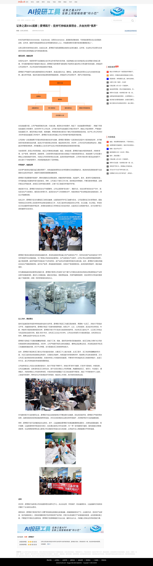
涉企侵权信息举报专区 (131, 30)
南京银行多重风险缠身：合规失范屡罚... (122, 99)
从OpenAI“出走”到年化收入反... (119, 169)
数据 (65, 2)
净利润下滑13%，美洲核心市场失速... (121, 166)
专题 (54, 2)
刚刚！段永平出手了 (116, 148)
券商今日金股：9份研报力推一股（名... (122, 92)
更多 (76, 2)
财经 (43, 2)
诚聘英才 (72, 560)
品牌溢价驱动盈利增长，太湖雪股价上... (122, 96)
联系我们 (88, 560)
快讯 (32, 2)
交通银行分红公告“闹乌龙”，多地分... (121, 173)
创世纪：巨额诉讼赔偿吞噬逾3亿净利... (122, 75)
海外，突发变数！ (115, 155)
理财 (59, 2)
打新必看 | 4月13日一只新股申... (119, 85)
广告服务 (96, 560)
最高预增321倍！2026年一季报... (120, 152)
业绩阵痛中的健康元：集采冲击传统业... (122, 145)
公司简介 (57, 560)
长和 (25, 537)
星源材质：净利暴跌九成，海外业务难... (122, 78)
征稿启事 (80, 560)
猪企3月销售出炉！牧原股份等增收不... (122, 71)
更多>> (49, 544)
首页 (23, 2)
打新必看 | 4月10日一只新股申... (119, 159)
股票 (37, 2)
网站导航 (49, 560)
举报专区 (103, 560)
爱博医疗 (31, 537)
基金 (48, 2)
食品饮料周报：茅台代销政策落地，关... (122, 89)
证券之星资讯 (24, 30)
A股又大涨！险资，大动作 (118, 82)
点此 (69, 563)
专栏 (70, 2)
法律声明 (64, 560)
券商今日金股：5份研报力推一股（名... (122, 162)
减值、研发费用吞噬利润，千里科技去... (122, 141)
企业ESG (28, 20)
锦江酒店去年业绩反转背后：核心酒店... (122, 103)
